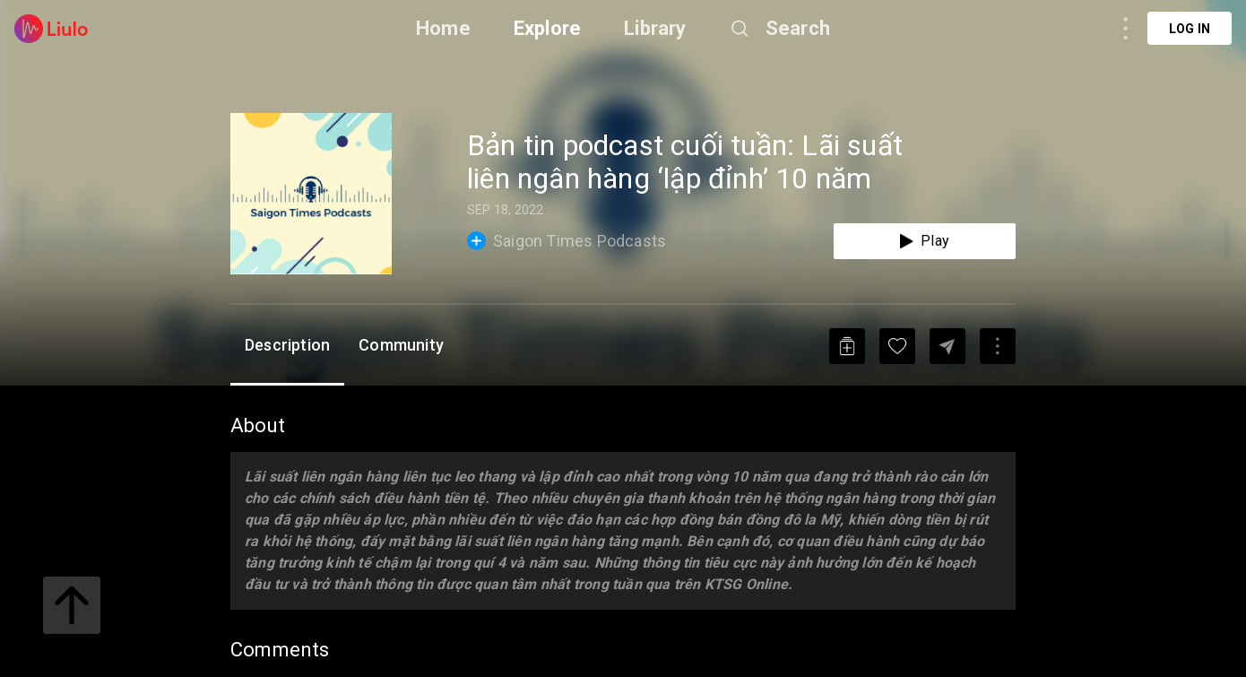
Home (443, 28)
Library (655, 28)
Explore (547, 28)
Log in (1189, 29)
